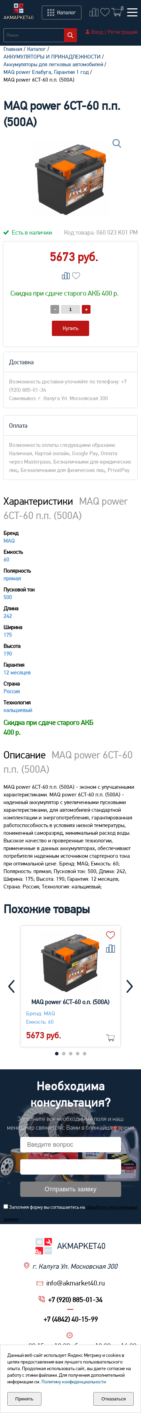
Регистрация (123, 32)
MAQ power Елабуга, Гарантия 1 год (46, 72)
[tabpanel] (70, 986)
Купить (70, 328)
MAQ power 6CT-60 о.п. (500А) (71, 1002)
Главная (12, 49)
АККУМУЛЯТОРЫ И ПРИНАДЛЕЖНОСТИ (52, 56)
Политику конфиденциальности (73, 1381)
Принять (24, 1398)
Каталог (36, 49)
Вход (97, 32)
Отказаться (113, 1398)
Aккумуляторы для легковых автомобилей (53, 64)
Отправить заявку (70, 1189)
